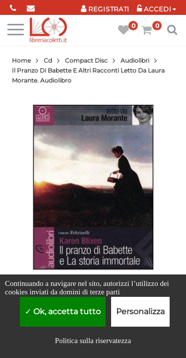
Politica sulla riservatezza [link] (93, 341)
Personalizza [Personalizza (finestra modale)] (140, 311)
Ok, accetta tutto (63, 311)
